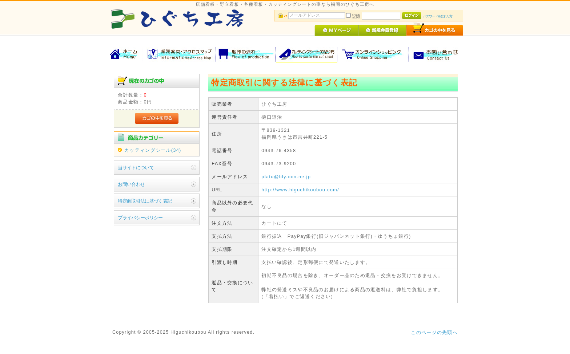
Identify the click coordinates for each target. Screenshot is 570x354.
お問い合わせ (131, 184)
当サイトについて (136, 167)
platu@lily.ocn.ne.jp (286, 176)
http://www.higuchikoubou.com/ (300, 189)
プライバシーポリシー (140, 217)
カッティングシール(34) (152, 150)
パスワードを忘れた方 (437, 16)
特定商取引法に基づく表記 (145, 201)
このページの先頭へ (434, 332)
